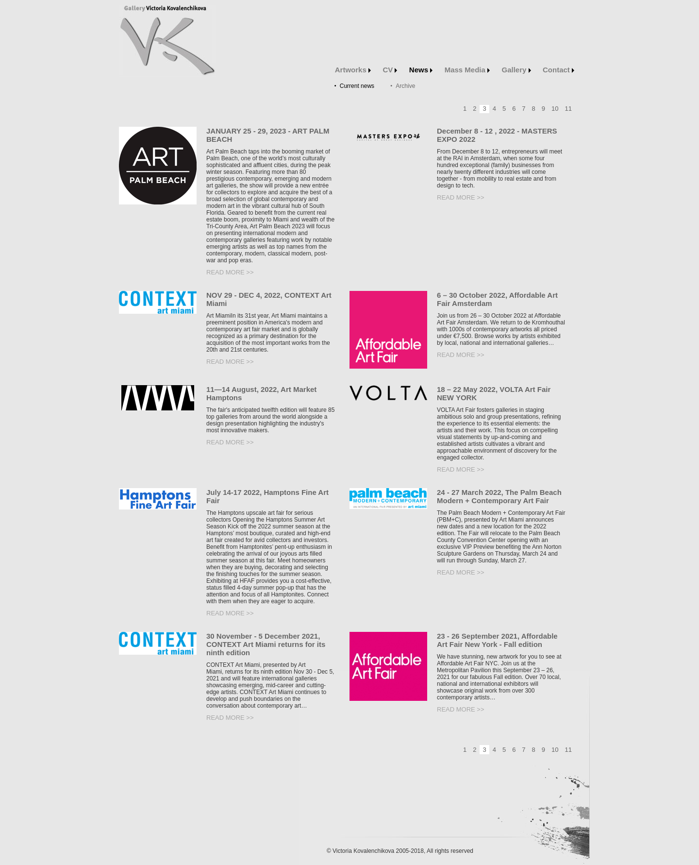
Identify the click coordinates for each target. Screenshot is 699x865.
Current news (357, 86)
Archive (405, 86)
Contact (558, 70)
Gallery (516, 70)
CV (390, 70)
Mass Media (467, 70)
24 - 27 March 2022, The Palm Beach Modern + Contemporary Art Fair (499, 496)
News (421, 70)
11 (568, 108)
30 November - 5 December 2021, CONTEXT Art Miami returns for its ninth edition (265, 644)
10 (554, 108)
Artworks (353, 70)
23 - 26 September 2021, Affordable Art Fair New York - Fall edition (497, 640)
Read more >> (230, 272)
